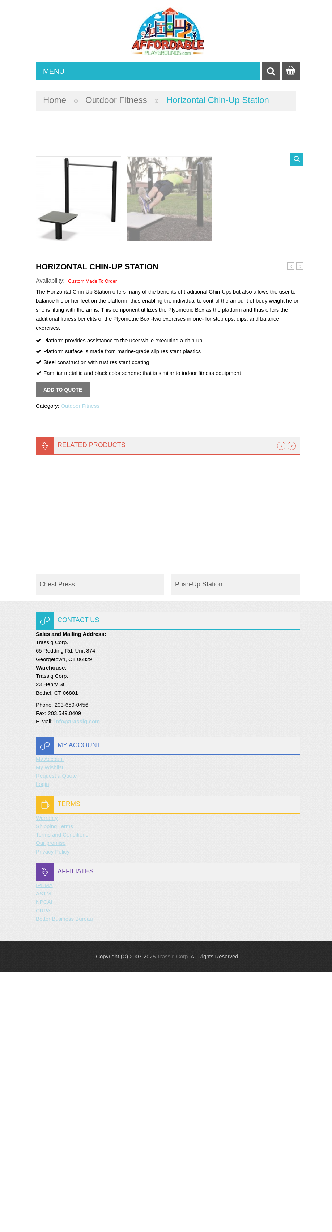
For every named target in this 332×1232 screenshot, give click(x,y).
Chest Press (57, 844)
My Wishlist (49, 1027)
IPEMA (44, 1145)
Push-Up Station (291, 526)
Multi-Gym (300, 526)
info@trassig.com (77, 982)
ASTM (43, 1154)
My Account (50, 1019)
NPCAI (44, 1162)
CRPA (43, 1171)
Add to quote (62, 650)
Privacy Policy (52, 1112)
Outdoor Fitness (116, 100)
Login (42, 1044)
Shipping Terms (54, 1086)
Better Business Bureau (64, 1179)
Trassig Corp (172, 1217)
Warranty (47, 1078)
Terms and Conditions (62, 1095)
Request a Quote (56, 1036)
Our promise (51, 1103)
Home (54, 100)
